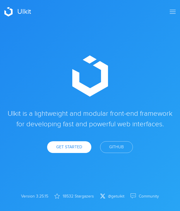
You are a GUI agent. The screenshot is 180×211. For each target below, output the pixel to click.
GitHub (116, 146)
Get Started (69, 146)
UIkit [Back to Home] (17, 12)
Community (144, 196)
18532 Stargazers (74, 196)
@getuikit (112, 196)
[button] (173, 11)
